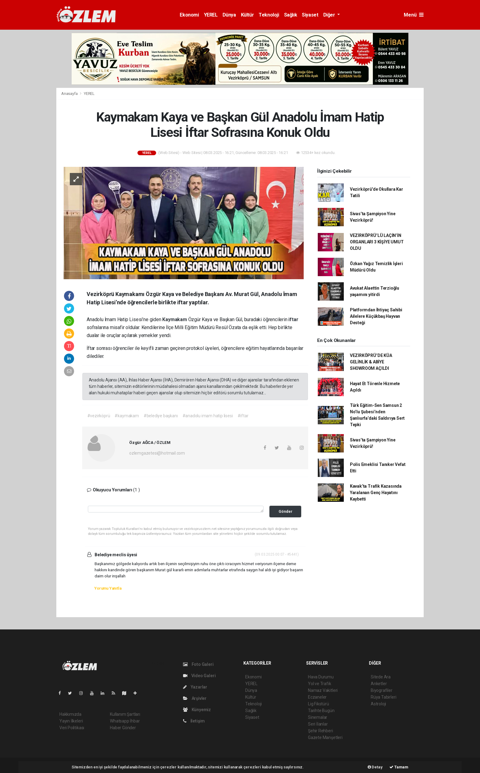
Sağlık (290, 15)
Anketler (379, 683)
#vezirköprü (98, 415)
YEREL (211, 15)
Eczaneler (317, 697)
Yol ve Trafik (319, 683)
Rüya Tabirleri (383, 697)
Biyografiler (381, 690)
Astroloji (378, 703)
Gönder (285, 511)
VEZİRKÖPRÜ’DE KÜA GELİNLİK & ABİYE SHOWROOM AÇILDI (371, 362)
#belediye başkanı (161, 415)
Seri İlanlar (318, 724)
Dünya (229, 15)
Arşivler (195, 698)
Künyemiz (197, 709)
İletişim (194, 721)
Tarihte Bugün (321, 710)
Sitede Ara (381, 676)
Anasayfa (69, 93)
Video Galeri (199, 675)
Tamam (398, 767)
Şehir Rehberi (320, 730)
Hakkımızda (70, 714)
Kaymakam (175, 319)
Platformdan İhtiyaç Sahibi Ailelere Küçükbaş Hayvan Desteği (376, 316)
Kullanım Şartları (125, 714)
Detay (375, 767)
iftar (293, 319)
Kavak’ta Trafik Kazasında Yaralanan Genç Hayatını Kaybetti (376, 492)
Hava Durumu (321, 676)
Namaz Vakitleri (323, 690)
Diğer (329, 15)
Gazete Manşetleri (325, 737)
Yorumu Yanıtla (107, 588)
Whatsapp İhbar (125, 721)
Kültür (247, 15)
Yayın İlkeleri (71, 721)
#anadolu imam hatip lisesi (207, 415)
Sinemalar (317, 717)
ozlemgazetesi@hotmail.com (157, 453)
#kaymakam (126, 415)
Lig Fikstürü (318, 703)
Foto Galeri (198, 664)
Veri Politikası (71, 727)
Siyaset (310, 15)
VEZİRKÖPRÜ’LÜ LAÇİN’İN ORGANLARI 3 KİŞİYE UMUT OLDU (377, 242)
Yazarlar (195, 687)
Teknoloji (269, 15)
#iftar (243, 415)
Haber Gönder (123, 727)
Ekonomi (189, 15)
